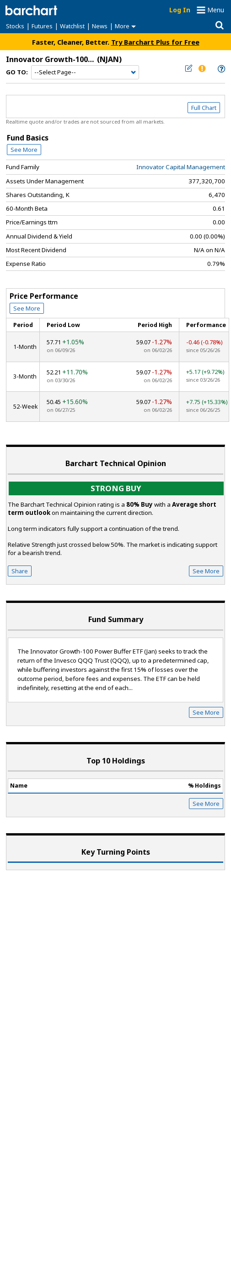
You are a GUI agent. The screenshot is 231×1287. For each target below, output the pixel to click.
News (99, 26)
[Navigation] (85, 72)
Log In (179, 9)
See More (24, 149)
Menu (215, 9)
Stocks (15, 26)
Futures (42, 26)
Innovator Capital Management (180, 167)
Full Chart (203, 108)
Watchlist (72, 26)
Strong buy (116, 488)
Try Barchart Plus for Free (155, 42)
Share (19, 571)
